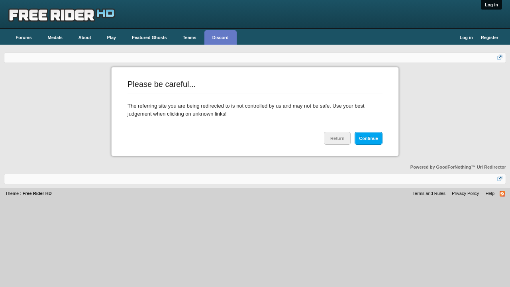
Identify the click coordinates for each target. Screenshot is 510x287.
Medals (55, 37)
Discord (220, 37)
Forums (23, 37)
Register (489, 37)
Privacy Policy (465, 193)
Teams (189, 37)
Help (489, 193)
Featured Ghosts (149, 37)
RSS (503, 194)
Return (337, 138)
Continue (368, 138)
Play (111, 37)
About (84, 37)
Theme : (28, 193)
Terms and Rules (428, 193)
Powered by (458, 167)
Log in (491, 4)
